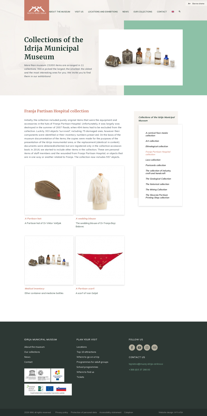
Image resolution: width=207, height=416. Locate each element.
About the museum (34, 346)
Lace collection (152, 159)
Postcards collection (155, 165)
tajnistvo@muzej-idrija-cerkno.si (146, 364)
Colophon (128, 412)
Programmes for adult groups (92, 362)
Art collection (152, 141)
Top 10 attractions (86, 351)
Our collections (32, 351)
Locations (82, 346)
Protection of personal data (84, 412)
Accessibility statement (110, 412)
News (27, 357)
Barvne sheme (198, 4)
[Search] (179, 11)
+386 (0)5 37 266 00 (139, 369)
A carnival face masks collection (156, 134)
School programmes (87, 367)
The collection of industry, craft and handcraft (158, 172)
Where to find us (85, 372)
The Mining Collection (156, 189)
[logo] (36, 10)
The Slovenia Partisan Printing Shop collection (157, 196)
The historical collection (157, 184)
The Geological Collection (158, 178)
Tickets (80, 377)
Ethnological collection (156, 146)
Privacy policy (61, 412)
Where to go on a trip (88, 357)
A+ (189, 4)
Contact (28, 362)
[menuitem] (59, 11)
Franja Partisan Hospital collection (157, 153)
